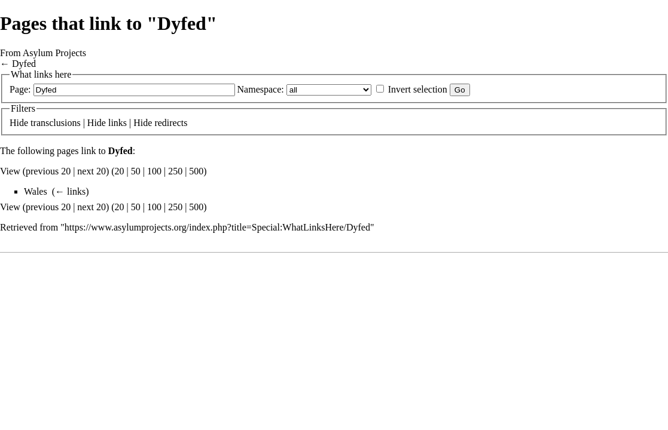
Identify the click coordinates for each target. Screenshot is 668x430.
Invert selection (417, 89)
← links (70, 191)
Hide (19, 123)
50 (136, 171)
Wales (35, 191)
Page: (20, 89)
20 (119, 171)
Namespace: (260, 89)
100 (154, 171)
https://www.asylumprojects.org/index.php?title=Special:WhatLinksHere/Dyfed (217, 227)
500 (196, 171)
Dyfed (24, 64)
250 (175, 171)
